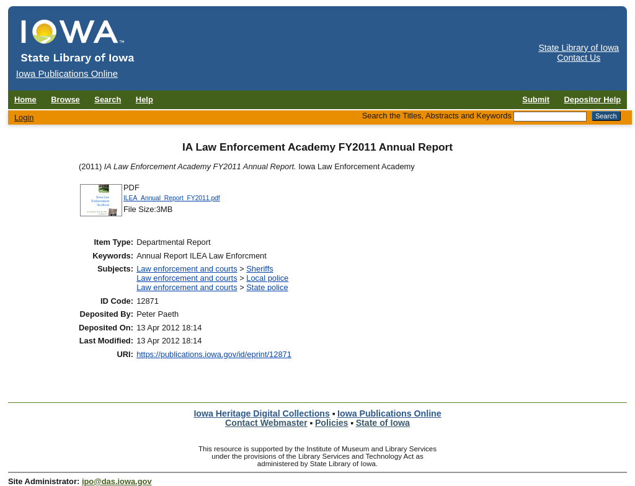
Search (107, 99)
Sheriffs (259, 268)
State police (267, 287)
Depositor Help (592, 99)
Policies (332, 423)
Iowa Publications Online (389, 413)
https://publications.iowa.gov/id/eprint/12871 (213, 354)
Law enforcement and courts (186, 268)
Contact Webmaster (266, 423)
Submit (535, 99)
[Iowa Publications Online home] (78, 41)
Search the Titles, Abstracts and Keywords (437, 115)
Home (25, 99)
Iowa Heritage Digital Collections (261, 413)
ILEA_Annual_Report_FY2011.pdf (171, 198)
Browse (65, 99)
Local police (267, 278)
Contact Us (578, 58)
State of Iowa (383, 423)
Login (24, 117)
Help (144, 99)
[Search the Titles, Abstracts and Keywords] (550, 117)
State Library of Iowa (578, 48)
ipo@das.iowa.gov (117, 481)
